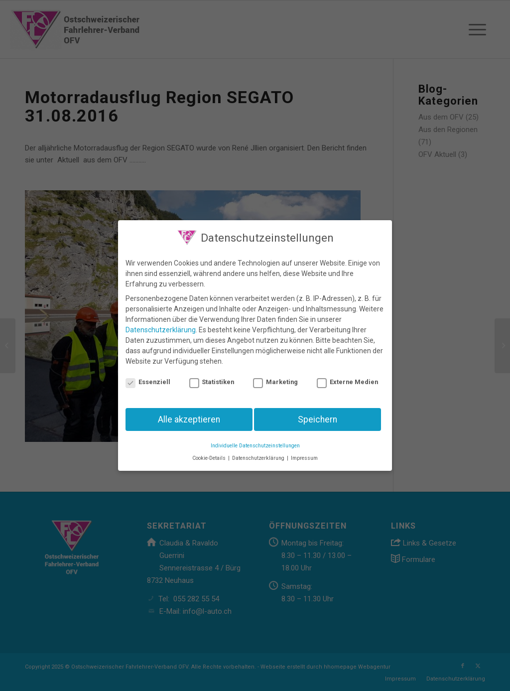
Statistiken (212, 377)
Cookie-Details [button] (209, 453)
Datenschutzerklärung (161, 325)
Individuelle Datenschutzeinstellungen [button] (255, 440)
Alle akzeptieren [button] (189, 414)
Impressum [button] (304, 453)
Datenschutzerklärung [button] (259, 453)
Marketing (275, 377)
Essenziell (148, 377)
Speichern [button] (317, 414)
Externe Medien (347, 377)
